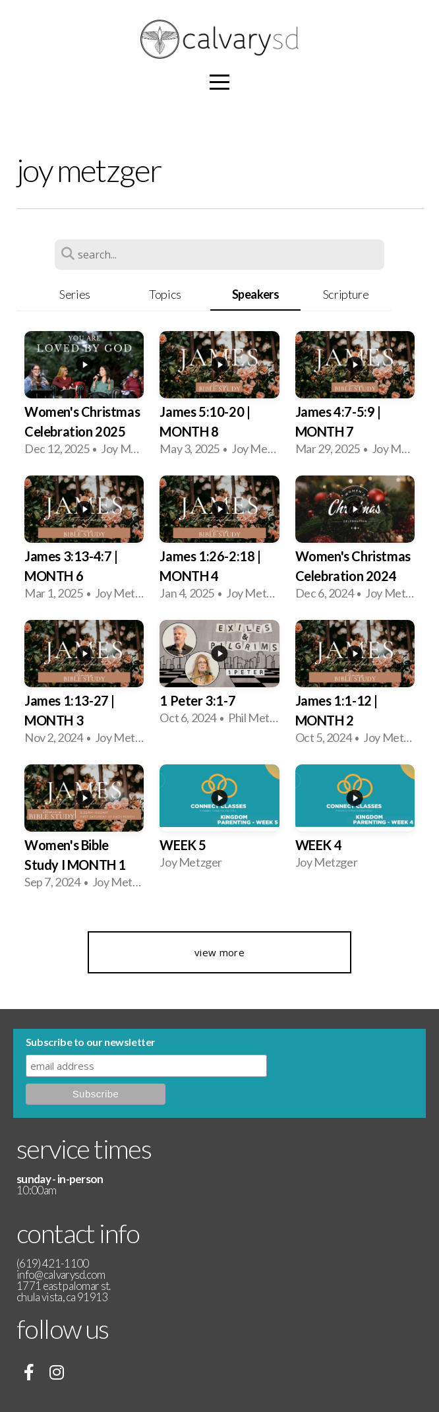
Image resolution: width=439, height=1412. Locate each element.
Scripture (345, 294)
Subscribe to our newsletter (91, 1041)
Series (74, 294)
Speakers (255, 294)
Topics (165, 294)
